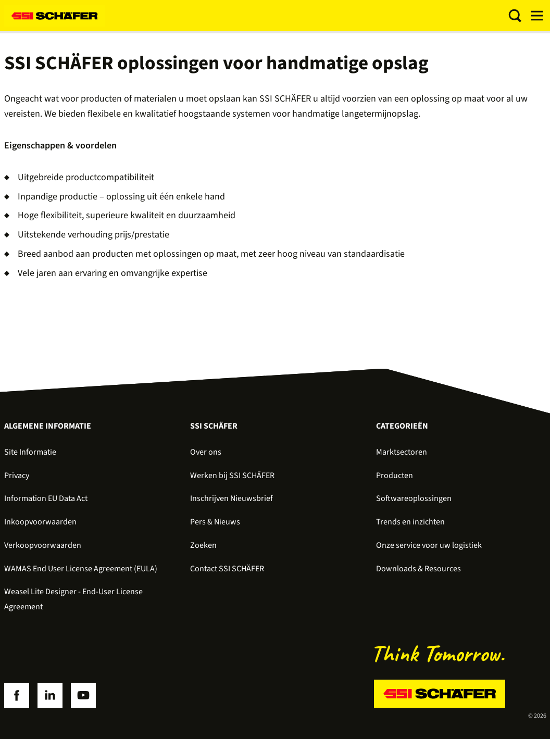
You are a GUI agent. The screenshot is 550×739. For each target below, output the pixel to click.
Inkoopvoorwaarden (40, 522)
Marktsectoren (401, 452)
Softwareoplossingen (414, 498)
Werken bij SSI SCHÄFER (232, 475)
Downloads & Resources (418, 568)
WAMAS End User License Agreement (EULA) (80, 568)
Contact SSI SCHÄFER (227, 568)
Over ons (205, 452)
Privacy (16, 475)
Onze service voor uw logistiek (429, 545)
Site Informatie (30, 452)
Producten (394, 475)
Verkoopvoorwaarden (42, 545)
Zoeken (203, 545)
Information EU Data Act (46, 498)
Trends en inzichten (410, 522)
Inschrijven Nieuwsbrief (231, 498)
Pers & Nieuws (215, 522)
